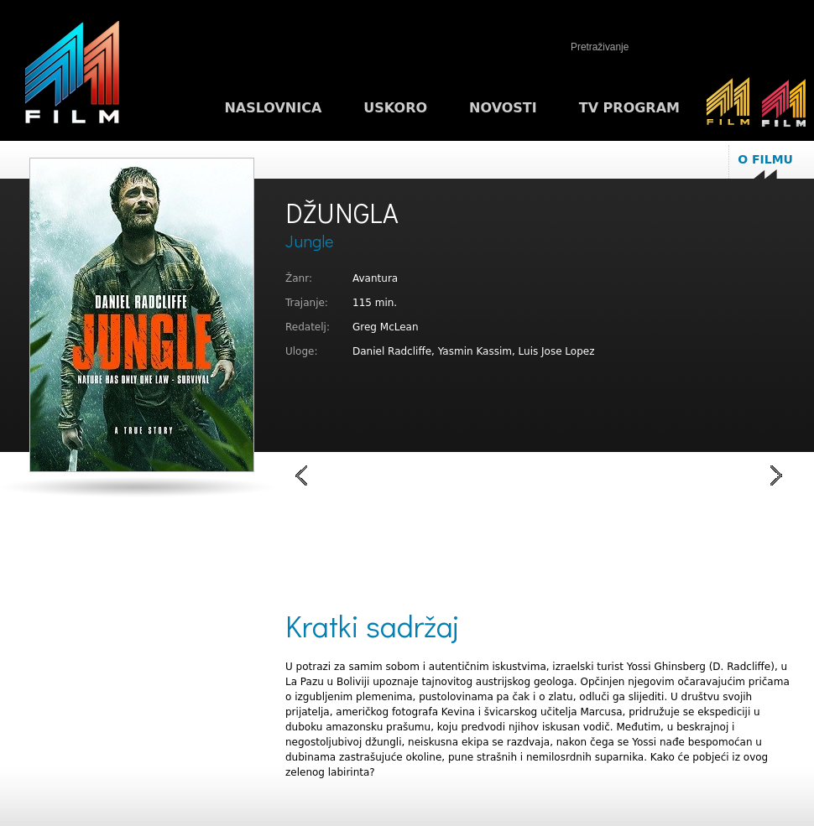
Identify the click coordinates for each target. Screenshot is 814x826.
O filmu (765, 159)
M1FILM (72, 76)
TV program (629, 108)
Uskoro (395, 108)
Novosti (503, 108)
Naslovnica (272, 108)
